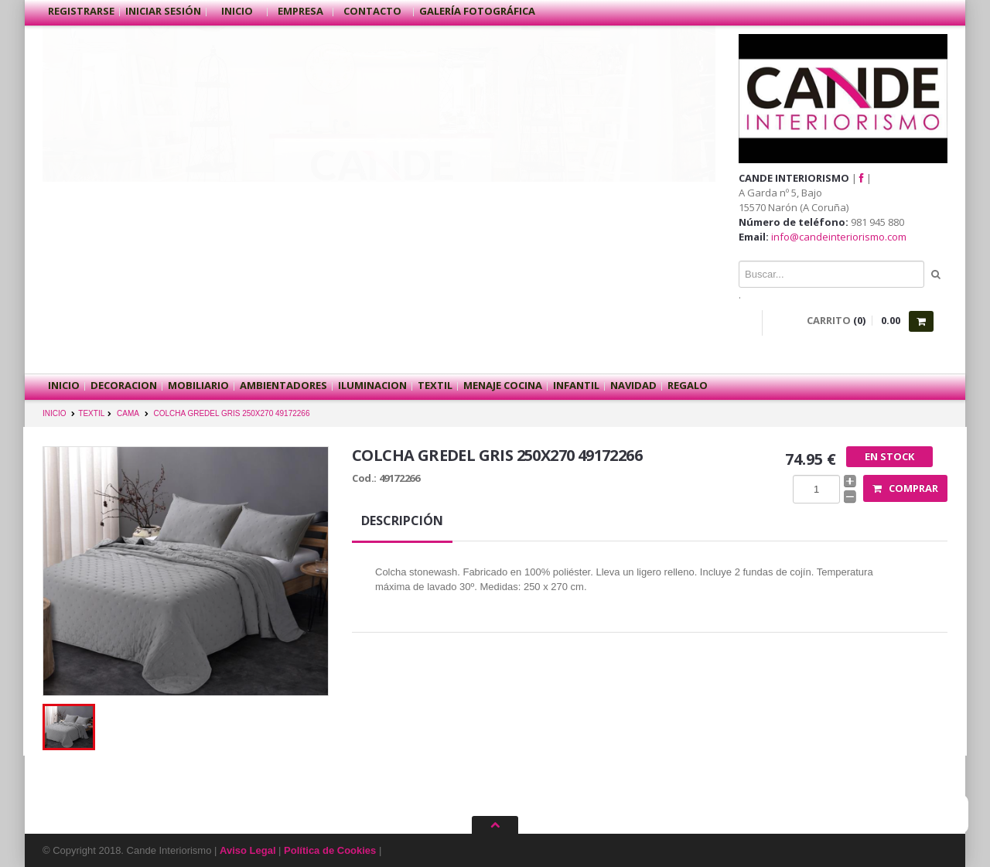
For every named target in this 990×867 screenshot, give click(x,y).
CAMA (128, 413)
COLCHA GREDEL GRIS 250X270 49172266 (232, 413)
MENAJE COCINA (502, 385)
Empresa (300, 11)
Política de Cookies (330, 850)
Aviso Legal (247, 850)
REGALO (687, 385)
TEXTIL (435, 385)
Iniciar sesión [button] (163, 11)
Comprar (905, 488)
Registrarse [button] (81, 11)
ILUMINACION (372, 385)
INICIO (55, 413)
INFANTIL (576, 385)
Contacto (373, 11)
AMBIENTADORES (283, 385)
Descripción (402, 520)
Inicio (237, 11)
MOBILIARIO (198, 385)
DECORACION (123, 385)
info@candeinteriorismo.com (838, 237)
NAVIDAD (633, 385)
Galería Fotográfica (477, 11)
